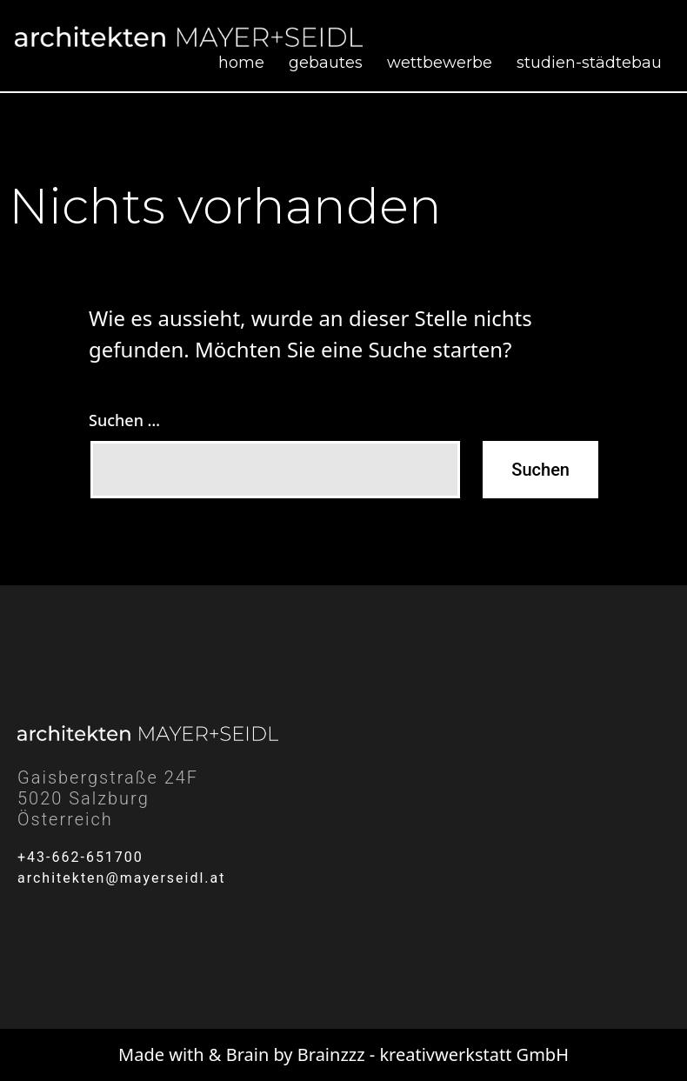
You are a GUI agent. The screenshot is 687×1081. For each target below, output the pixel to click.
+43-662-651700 (80, 857)
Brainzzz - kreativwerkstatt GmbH (433, 1054)
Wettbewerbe (439, 62)
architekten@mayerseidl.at (121, 878)
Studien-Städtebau (589, 62)
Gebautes (326, 62)
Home (241, 62)
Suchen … (124, 420)
